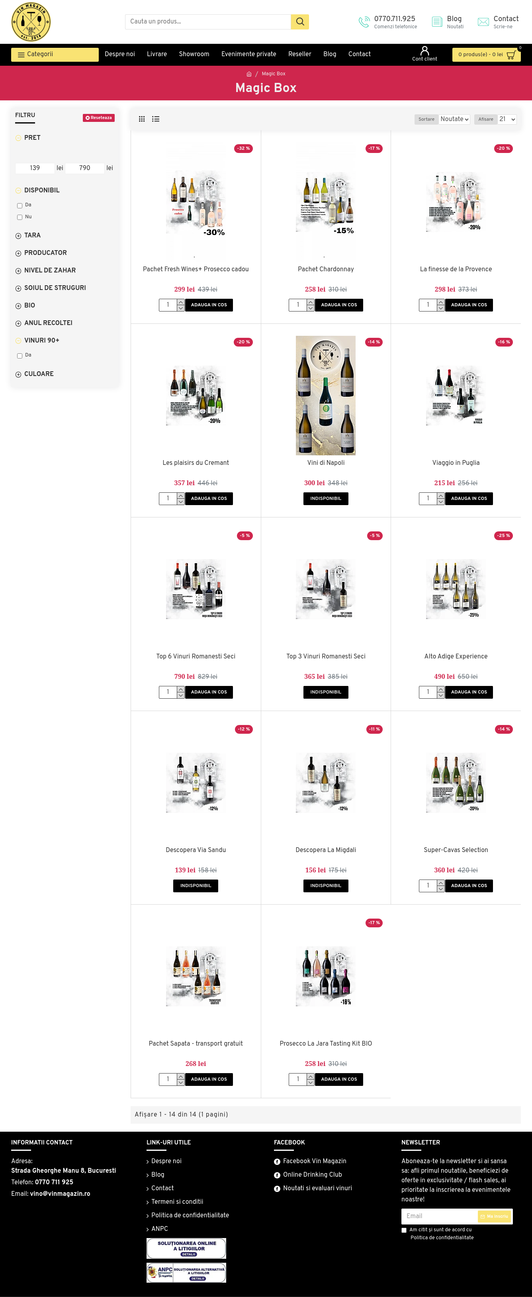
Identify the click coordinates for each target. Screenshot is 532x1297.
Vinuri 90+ (42, 341)
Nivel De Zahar (50, 271)
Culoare (39, 374)
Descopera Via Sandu (196, 850)
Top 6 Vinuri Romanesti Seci (195, 657)
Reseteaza (101, 118)
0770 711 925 (54, 1183)
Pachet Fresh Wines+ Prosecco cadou (196, 270)
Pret (32, 138)
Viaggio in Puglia (456, 463)
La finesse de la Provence (456, 270)
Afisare (488, 119)
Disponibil (42, 191)
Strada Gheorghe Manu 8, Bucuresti (63, 1171)
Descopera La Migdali (325, 850)
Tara (32, 236)
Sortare (435, 119)
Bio (29, 306)
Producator (45, 253)
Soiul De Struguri (55, 288)
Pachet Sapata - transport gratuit (196, 1044)
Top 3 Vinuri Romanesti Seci (326, 657)
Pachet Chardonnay (326, 270)
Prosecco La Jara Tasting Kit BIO (326, 1044)
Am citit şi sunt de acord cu (438, 1234)
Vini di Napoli (325, 463)
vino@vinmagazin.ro (60, 1194)
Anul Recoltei (48, 323)
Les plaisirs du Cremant (195, 463)
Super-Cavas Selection (456, 850)
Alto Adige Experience (456, 657)
